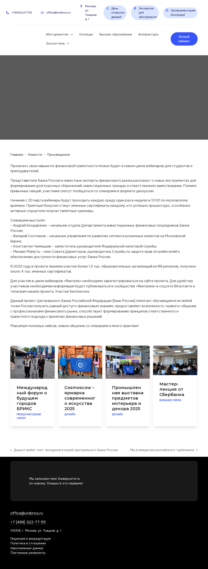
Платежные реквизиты (27, 553)
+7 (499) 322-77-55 (28, 522)
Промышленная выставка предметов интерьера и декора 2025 (127, 398)
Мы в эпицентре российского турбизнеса (164, 450)
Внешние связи (170, 400)
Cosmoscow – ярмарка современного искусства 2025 (79, 398)
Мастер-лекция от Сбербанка (171, 389)
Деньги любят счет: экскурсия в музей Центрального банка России (64, 450)
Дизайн (69, 414)
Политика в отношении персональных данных (28, 545)
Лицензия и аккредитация (30, 539)
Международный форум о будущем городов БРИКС (32, 398)
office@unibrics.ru (26, 513)
